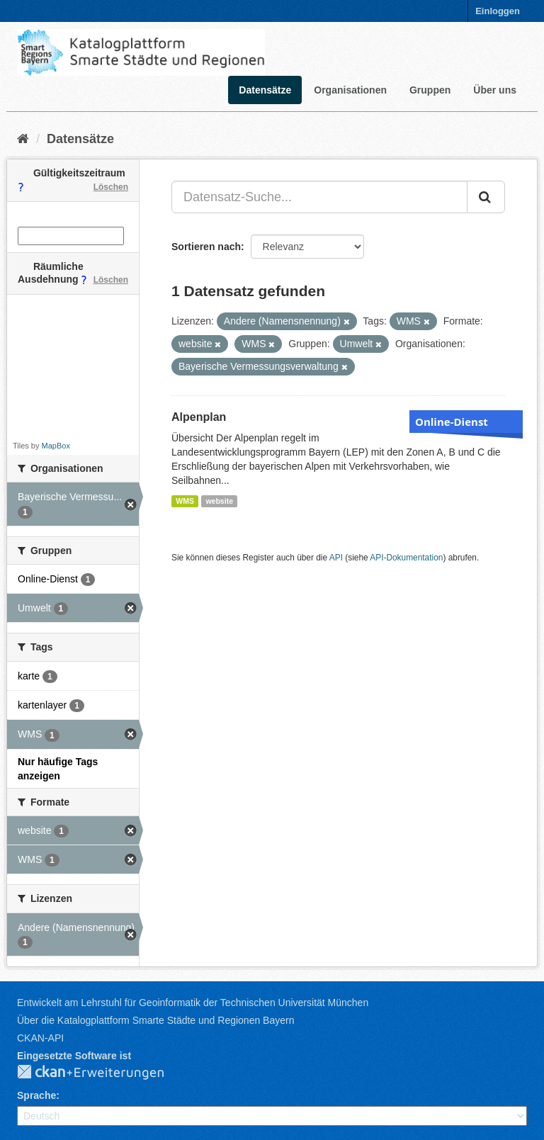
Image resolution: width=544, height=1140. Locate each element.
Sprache (36, 1095)
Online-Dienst (451, 421)
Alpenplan (198, 417)
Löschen (111, 187)
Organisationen (350, 90)
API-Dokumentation (406, 558)
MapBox (56, 445)
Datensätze (265, 90)
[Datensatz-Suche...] (319, 197)
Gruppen (429, 90)
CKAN (102, 1072)
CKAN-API (40, 1038)
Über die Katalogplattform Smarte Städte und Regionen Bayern (155, 1020)
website (219, 501)
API (336, 558)
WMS (185, 501)
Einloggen (497, 11)
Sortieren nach (206, 246)
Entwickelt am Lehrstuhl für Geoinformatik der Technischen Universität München (192, 1002)
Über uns (494, 90)
